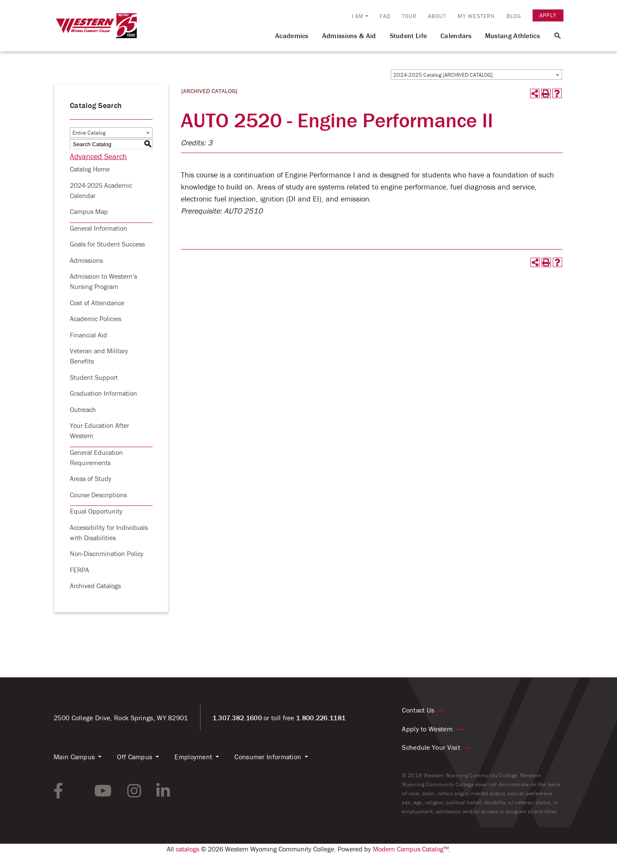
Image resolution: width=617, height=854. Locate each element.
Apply (548, 15)
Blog (513, 16)
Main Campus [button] (74, 756)
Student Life (408, 35)
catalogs (187, 849)
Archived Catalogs (95, 585)
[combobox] (476, 74)
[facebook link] (58, 791)
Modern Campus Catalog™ (411, 849)
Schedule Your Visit (431, 747)
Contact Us (418, 710)
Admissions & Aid (349, 35)
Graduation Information (103, 393)
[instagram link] (134, 791)
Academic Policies (95, 318)
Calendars (455, 35)
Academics (291, 35)
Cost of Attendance (97, 302)
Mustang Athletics (512, 35)
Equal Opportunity (96, 511)
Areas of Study (90, 478)
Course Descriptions (98, 494)
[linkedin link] (163, 791)
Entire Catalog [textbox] (88, 132)
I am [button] (358, 16)
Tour (409, 16)
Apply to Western (427, 729)
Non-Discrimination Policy (107, 553)
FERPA (79, 569)
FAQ (385, 16)
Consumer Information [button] (267, 756)
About (437, 16)
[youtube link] (103, 791)
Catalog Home (90, 169)
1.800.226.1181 (320, 717)
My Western (476, 16)
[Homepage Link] (96, 29)
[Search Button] (552, 35)
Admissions (86, 260)
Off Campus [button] (134, 756)
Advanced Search (98, 156)
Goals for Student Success (107, 244)
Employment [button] (193, 756)
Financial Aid (88, 335)
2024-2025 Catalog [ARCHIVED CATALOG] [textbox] (443, 74)
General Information (98, 228)
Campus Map (89, 211)
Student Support (94, 377)
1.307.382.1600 (237, 717)
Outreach (83, 409)
